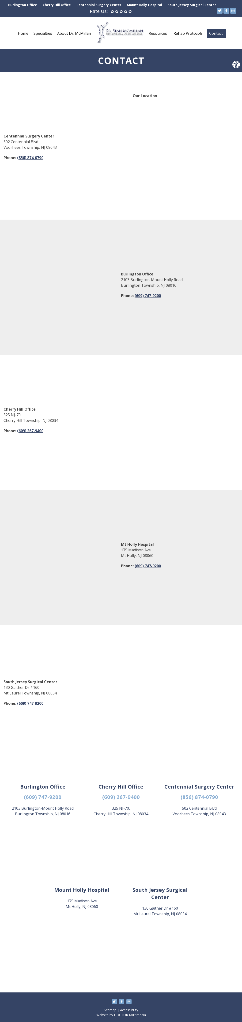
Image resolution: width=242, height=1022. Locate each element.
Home (23, 33)
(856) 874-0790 (30, 157)
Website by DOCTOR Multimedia (121, 1015)
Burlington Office (22, 5)
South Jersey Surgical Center (192, 5)
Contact (216, 33)
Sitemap (110, 1010)
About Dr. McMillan (74, 33)
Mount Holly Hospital (144, 5)
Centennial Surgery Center (98, 5)
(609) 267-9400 (30, 430)
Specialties (43, 33)
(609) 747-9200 (148, 295)
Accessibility (129, 1010)
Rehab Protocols (188, 33)
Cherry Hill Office (57, 5)
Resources (158, 33)
